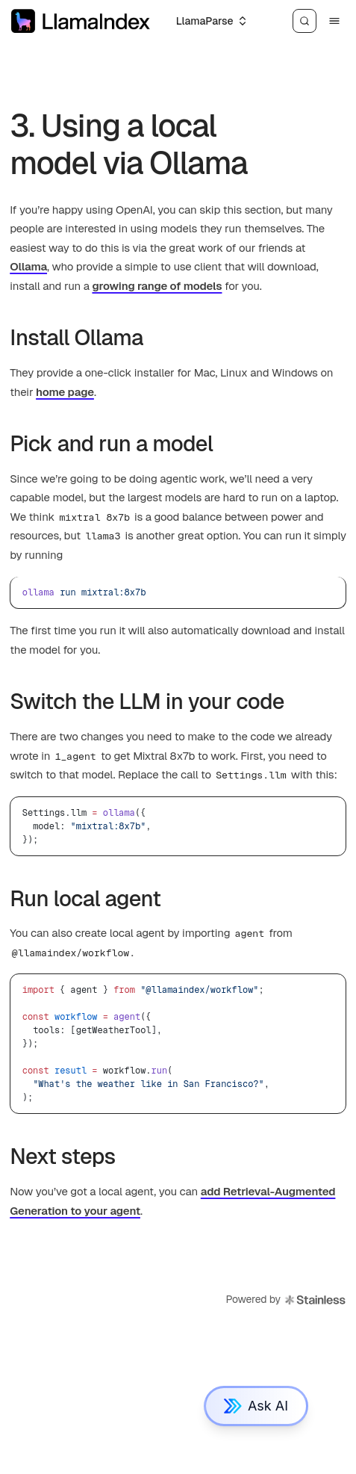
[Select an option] (211, 21)
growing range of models (157, 286)
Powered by (285, 1299)
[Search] (304, 21)
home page (65, 392)
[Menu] (334, 21)
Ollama (28, 266)
